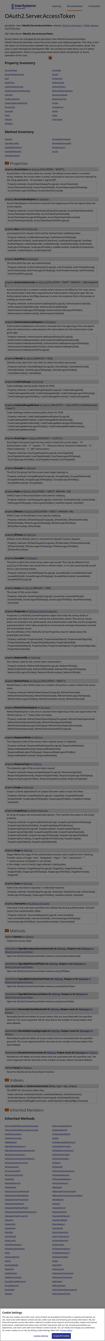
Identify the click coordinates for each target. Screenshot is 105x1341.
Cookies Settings (41, 1336)
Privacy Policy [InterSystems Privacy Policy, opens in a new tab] (66, 1330)
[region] (52, 1324)
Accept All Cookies (61, 1336)
